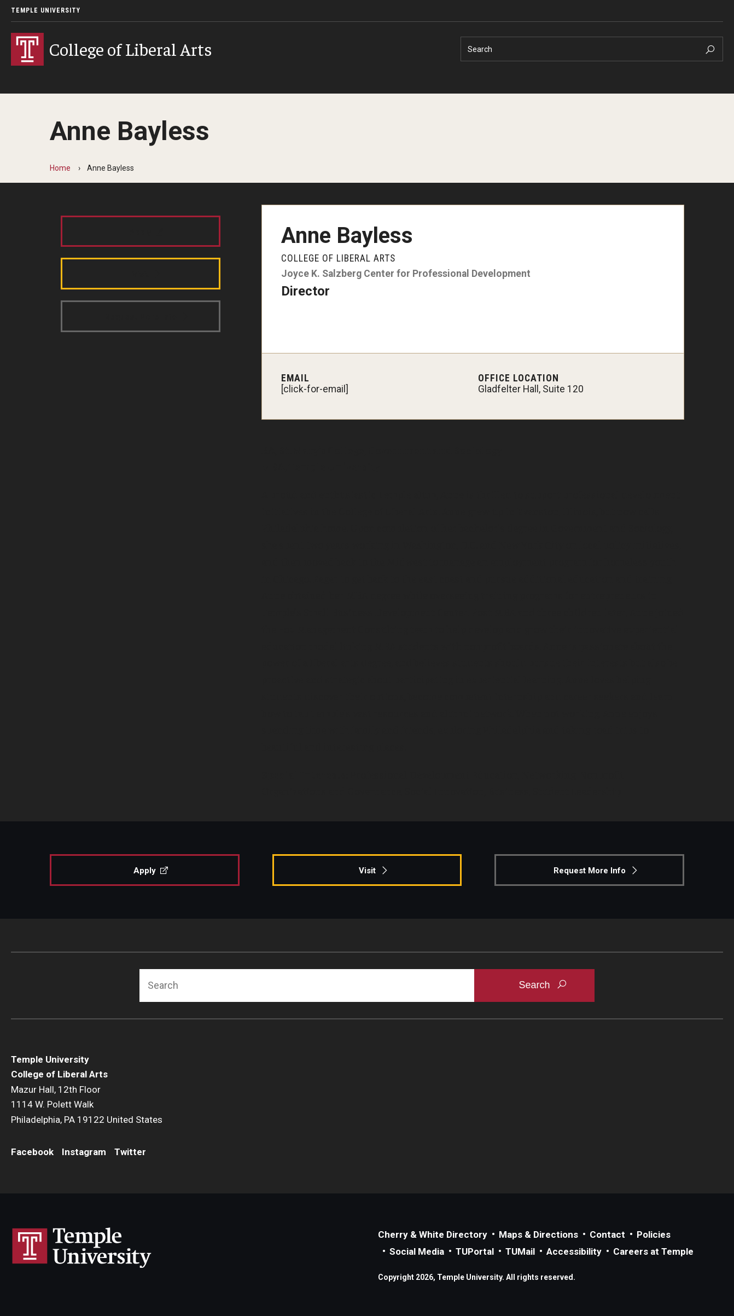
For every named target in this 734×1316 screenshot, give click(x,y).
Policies (654, 1234)
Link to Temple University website (82, 1248)
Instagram (84, 1151)
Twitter (130, 1151)
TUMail (520, 1251)
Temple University (45, 10)
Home (60, 168)
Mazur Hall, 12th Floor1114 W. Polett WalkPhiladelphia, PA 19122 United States (86, 1104)
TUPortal (475, 1251)
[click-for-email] (314, 389)
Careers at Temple (653, 1251)
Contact (607, 1234)
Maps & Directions (538, 1234)
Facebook (32, 1151)
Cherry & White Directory (432, 1234)
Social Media (416, 1251)
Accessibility (574, 1251)
